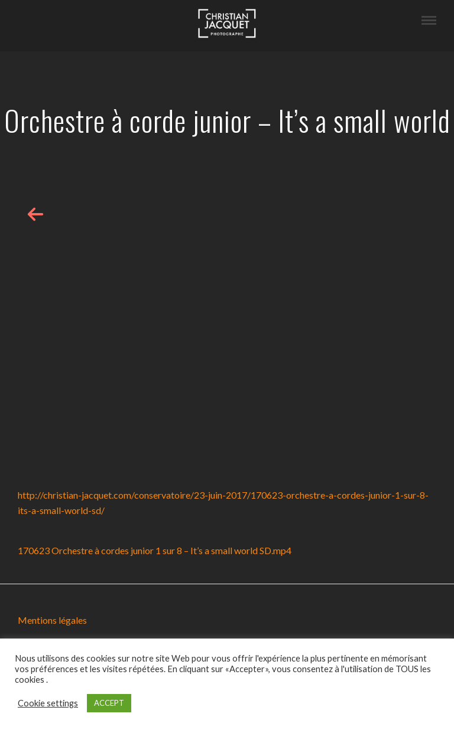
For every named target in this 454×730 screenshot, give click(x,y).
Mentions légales (52, 620)
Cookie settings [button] (48, 703)
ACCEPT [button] (109, 703)
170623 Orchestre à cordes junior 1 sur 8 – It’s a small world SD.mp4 (154, 550)
